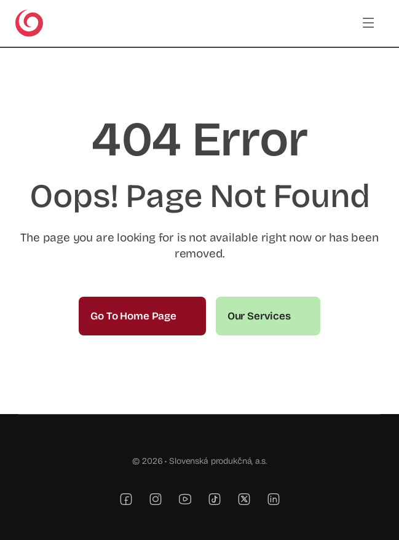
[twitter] (244, 499)
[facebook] (126, 499)
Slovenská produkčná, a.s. (218, 461)
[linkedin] (273, 499)
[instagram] (155, 499)
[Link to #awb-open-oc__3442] (368, 23)
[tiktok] (214, 499)
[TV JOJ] (29, 14)
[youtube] (185, 499)
